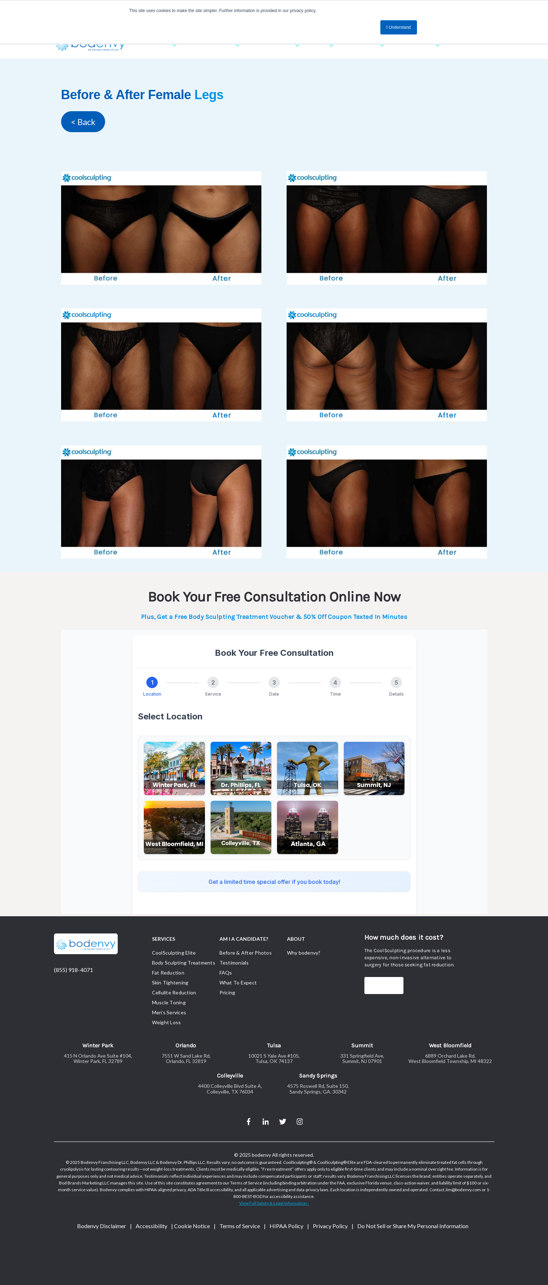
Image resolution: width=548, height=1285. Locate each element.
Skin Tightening (170, 982)
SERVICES (163, 939)
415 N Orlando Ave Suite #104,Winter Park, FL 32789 (98, 1058)
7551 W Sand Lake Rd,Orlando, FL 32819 (186, 1058)
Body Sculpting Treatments (183, 963)
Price (378, 985)
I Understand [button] (398, 27)
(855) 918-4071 (73, 969)
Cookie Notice (192, 1225)
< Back (83, 122)
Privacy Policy (330, 1225)
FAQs (225, 973)
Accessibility (151, 1225)
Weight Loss (166, 1022)
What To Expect (238, 982)
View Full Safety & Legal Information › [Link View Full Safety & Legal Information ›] (274, 1203)
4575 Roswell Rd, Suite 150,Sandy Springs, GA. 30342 (318, 1088)
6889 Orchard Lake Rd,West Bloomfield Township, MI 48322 (450, 1058)
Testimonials (234, 963)
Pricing (227, 992)
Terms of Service (239, 1225)
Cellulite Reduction (174, 992)
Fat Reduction (168, 973)
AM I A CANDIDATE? (243, 939)
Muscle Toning (169, 1002)
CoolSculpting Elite (174, 953)
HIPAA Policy (286, 1225)
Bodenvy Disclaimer (101, 1225)
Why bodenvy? (304, 953)
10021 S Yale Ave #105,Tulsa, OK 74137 (274, 1058)
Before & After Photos (245, 953)
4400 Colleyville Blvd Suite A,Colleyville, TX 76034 (230, 1088)
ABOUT (296, 939)
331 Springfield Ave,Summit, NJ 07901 (362, 1058)
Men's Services (169, 1012)
